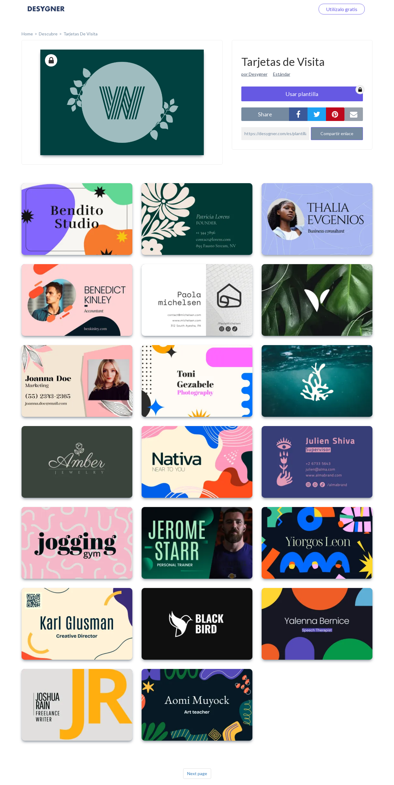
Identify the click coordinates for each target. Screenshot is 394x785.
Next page (197, 773)
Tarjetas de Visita (80, 33)
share (265, 114)
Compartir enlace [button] (336, 133)
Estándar (281, 74)
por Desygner (254, 74)
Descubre (48, 33)
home (27, 33)
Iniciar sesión (293, 9)
